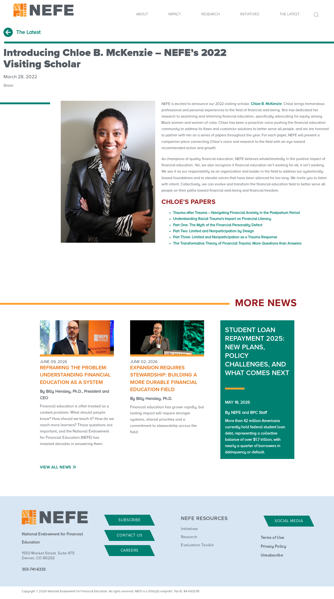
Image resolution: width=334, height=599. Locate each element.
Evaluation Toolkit (197, 545)
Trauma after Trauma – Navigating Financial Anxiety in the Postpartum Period (236, 213)
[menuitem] (142, 15)
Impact (174, 14)
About (142, 14)
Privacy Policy (273, 547)
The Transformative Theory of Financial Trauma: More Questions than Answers (237, 243)
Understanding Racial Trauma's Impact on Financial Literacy (222, 219)
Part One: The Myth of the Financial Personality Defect (217, 225)
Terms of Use (272, 538)
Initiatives (249, 14)
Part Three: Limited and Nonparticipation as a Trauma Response (225, 237)
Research (210, 14)
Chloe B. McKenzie (266, 104)
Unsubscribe (272, 555)
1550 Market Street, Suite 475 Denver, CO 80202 (48, 555)
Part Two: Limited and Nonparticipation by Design (213, 231)
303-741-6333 (34, 570)
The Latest (289, 14)
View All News (55, 467)
